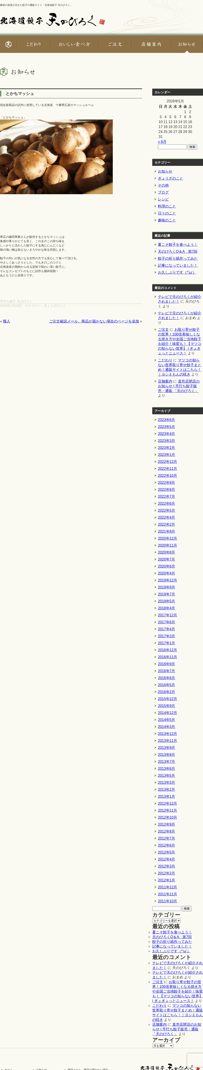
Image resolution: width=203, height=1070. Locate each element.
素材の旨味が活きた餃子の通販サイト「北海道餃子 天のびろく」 (36, 5)
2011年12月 (167, 887)
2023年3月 (166, 441)
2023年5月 (166, 427)
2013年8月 (166, 755)
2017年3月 (166, 636)
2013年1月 (166, 796)
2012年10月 (167, 817)
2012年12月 (167, 803)
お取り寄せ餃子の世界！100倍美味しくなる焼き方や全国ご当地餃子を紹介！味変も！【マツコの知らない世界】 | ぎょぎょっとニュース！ (177, 991)
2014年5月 (166, 720)
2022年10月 (167, 476)
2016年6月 (166, 678)
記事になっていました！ (178, 265)
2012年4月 (166, 859)
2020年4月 (166, 573)
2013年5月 (166, 775)
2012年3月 (166, 866)
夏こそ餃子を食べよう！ (178, 244)
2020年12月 (167, 538)
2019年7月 (166, 594)
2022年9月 (166, 482)
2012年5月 (166, 852)
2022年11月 (167, 469)
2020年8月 (166, 552)
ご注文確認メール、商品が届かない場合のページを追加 (94, 321)
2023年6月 (166, 420)
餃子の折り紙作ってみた (178, 258)
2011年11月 (167, 894)
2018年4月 (166, 608)
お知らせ (165, 171)
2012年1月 (166, 880)
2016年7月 (166, 671)
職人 (6, 321)
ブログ (163, 192)
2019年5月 (166, 601)
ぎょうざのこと (55, 305)
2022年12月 (167, 462)
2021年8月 (166, 531)
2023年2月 (166, 448)
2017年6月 (166, 622)
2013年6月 (166, 768)
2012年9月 (166, 824)
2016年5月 (166, 685)
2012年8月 (166, 831)
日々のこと (167, 213)
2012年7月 (166, 838)
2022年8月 (166, 489)
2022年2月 (166, 524)
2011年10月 (167, 901)
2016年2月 (166, 692)
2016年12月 (167, 650)
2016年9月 (166, 664)
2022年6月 (166, 503)
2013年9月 (166, 748)
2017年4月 (166, 629)
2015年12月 (167, 699)
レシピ (163, 199)
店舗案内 (165, 381)
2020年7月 (166, 559)
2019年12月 (167, 580)
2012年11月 (167, 810)
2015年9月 (166, 706)
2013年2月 (166, 789)
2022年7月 (166, 496)
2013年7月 (166, 762)
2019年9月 (166, 587)
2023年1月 (166, 455)
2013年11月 (167, 741)
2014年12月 (167, 713)
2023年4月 (166, 434)
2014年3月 (166, 727)
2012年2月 (166, 873)
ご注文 (163, 329)
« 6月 (162, 142)
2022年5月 (166, 510)
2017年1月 (166, 643)
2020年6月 (166, 566)
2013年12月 (167, 734)
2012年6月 (166, 845)
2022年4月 (166, 517)
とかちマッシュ (20, 93)
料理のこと (167, 206)
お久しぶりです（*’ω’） (177, 272)
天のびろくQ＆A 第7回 (177, 251)
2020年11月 (167, 545)
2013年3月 (166, 782)
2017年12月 (167, 615)
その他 (163, 185)
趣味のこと (167, 220)
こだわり (165, 360)
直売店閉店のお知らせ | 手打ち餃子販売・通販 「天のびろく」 (179, 386)
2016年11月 (167, 657)
